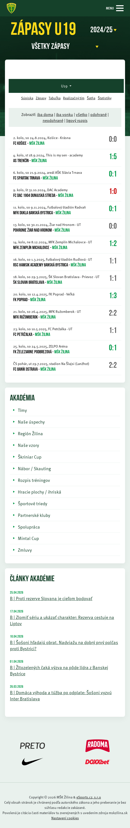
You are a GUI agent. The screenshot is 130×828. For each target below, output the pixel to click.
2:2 (113, 314)
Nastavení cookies (65, 818)
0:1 (113, 175)
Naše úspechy (31, 421)
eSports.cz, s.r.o (88, 797)
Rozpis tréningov (34, 480)
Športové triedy (32, 503)
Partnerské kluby (34, 515)
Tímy (22, 410)
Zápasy (41, 98)
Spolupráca (29, 526)
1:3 (113, 296)
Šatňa (91, 98)
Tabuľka (55, 98)
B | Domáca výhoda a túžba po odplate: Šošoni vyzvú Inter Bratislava (61, 695)
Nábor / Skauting (34, 468)
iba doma (45, 114)
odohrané (98, 114)
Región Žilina (30, 433)
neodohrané (53, 120)
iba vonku (64, 114)
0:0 (113, 140)
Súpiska (27, 98)
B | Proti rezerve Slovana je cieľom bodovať (51, 598)
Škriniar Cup (29, 456)
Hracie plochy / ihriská (39, 491)
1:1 (113, 261)
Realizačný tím (73, 98)
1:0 (113, 192)
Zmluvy (25, 549)
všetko (81, 114)
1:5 (113, 157)
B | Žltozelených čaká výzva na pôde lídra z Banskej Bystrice (59, 670)
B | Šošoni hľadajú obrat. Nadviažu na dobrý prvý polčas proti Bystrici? (64, 645)
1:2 (113, 244)
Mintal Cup (28, 538)
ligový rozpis (77, 120)
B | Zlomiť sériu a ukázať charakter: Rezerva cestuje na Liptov (62, 620)
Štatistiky (104, 98)
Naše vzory (28, 445)
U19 (64, 86)
